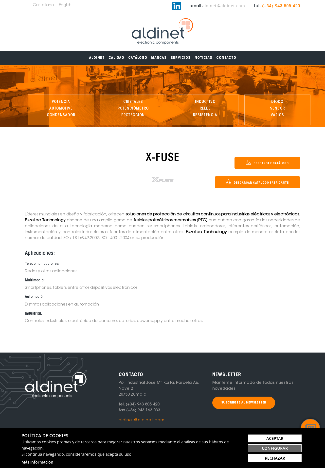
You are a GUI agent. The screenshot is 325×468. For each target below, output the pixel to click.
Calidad (116, 58)
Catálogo (137, 58)
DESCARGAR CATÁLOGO (267, 162)
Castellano (43, 5)
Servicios (181, 58)
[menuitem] (97, 58)
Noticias (203, 58)
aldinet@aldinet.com (223, 5)
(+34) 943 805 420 (281, 6)
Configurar (275, 448)
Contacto (226, 58)
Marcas (159, 58)
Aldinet (97, 58)
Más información (37, 462)
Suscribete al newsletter (243, 402)
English (65, 5)
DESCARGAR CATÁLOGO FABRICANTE (257, 181)
